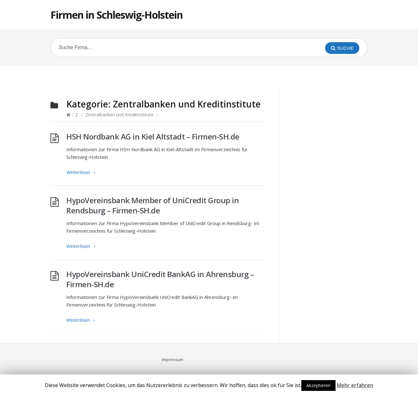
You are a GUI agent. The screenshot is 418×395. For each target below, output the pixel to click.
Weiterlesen (81, 172)
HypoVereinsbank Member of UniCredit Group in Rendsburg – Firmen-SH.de (152, 205)
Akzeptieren (318, 385)
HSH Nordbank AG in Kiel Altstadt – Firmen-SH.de (152, 136)
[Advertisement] (209, 74)
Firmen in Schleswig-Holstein (116, 15)
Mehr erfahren (355, 385)
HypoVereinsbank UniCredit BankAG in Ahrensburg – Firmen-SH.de (160, 279)
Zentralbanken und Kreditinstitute (119, 115)
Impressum (172, 359)
